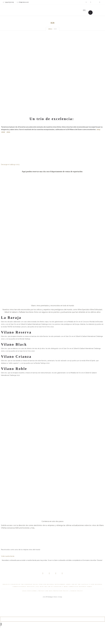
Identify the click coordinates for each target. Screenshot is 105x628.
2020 (3, 132)
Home (50, 29)
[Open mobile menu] (85, 10)
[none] (94, 10)
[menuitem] (94, 10)
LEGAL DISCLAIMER (29, 590)
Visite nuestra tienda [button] (7, 556)
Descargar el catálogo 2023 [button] (10, 164)
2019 (98, 129)
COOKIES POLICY (76, 590)
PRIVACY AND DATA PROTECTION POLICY (53, 590)
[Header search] (90, 13)
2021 (8, 132)
